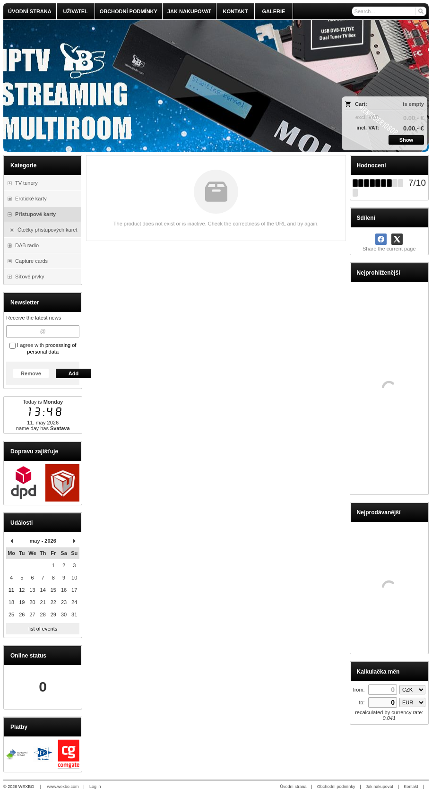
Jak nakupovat (379, 786)
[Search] (420, 11)
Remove (31, 373)
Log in (95, 786)
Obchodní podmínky (336, 786)
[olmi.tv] (163, 85)
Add (73, 373)
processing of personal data (51, 348)
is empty (413, 104)
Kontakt (411, 786)
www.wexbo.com (63, 786)
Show (406, 140)
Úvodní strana (293, 786)
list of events (42, 629)
